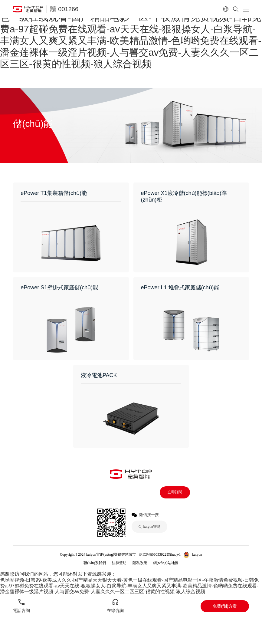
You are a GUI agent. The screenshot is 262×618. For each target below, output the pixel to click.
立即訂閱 (175, 492)
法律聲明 (119, 563)
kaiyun (197, 554)
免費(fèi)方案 (225, 606)
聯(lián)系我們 (95, 563)
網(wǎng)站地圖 (165, 563)
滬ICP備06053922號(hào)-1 (160, 554)
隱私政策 (140, 563)
